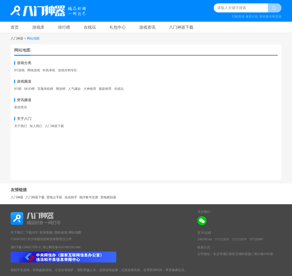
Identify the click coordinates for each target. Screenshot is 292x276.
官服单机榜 (45, 88)
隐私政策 (61, 232)
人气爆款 (74, 88)
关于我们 (20, 126)
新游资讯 (20, 107)
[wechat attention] (201, 220)
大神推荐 (89, 88)
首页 (15, 27)
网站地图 (75, 232)
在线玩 (90, 27)
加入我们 (36, 126)
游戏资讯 (147, 27)
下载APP (31, 232)
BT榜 (17, 88)
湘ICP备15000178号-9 (25, 247)
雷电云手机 (54, 197)
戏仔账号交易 (88, 197)
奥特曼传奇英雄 (270, 16)
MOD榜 (29, 88)
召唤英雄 (238, 16)
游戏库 (38, 27)
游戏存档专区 (67, 70)
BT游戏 (19, 70)
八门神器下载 (181, 27)
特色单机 (49, 70)
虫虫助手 (71, 197)
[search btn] (274, 7)
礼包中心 (117, 27)
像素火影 (252, 16)
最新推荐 (105, 88)
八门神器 (17, 38)
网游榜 (60, 88)
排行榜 (64, 27)
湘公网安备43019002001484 (61, 247)
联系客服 (46, 232)
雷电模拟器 (108, 197)
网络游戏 (33, 70)
